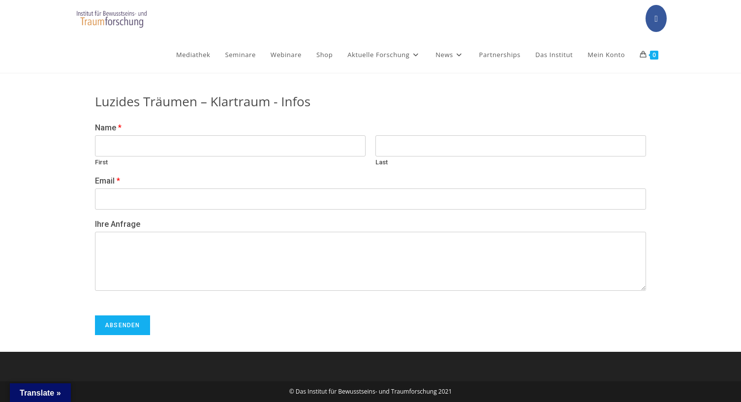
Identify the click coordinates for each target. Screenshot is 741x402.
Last (381, 162)
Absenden (122, 325)
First (101, 162)
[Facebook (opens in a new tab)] (656, 18)
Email (107, 181)
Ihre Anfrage (117, 224)
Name (108, 127)
